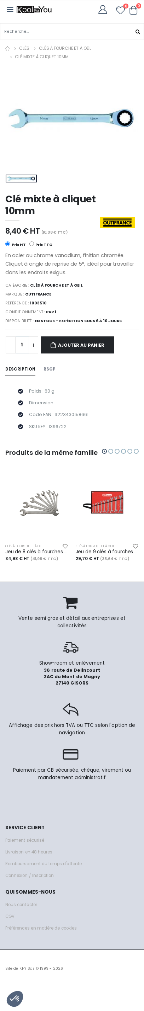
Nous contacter (21, 905)
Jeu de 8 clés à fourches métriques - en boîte (37, 552)
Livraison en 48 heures (28, 852)
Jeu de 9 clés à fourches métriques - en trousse (107, 552)
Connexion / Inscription (29, 875)
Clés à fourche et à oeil (65, 48)
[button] (133, 10)
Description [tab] (20, 369)
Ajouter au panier (81, 345)
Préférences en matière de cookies (41, 928)
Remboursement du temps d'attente (43, 864)
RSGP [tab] (50, 369)
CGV (10, 916)
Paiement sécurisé (24, 840)
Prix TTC (41, 244)
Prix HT (15, 244)
